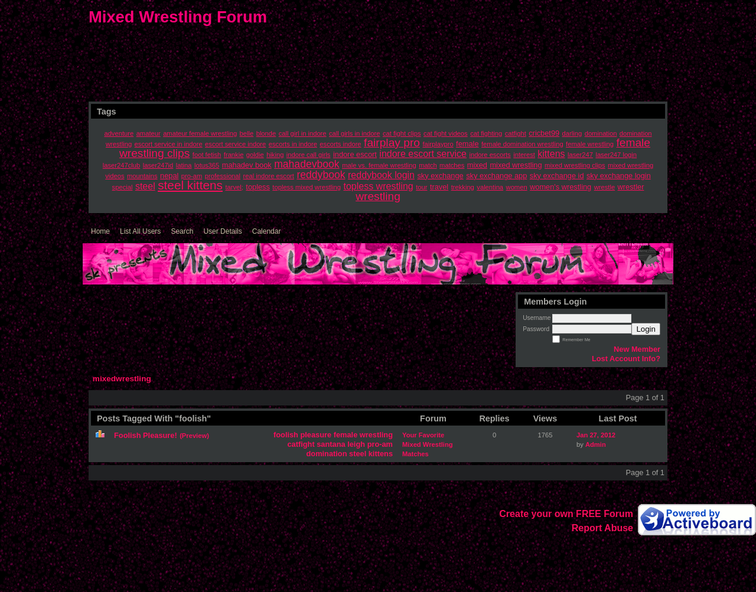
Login (646, 329)
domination (327, 453)
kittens (381, 453)
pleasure (316, 434)
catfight (300, 444)
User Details (222, 231)
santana (331, 444)
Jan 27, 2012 (595, 435)
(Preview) (194, 435)
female (346, 434)
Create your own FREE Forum (566, 514)
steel (357, 453)
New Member (637, 349)
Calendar (266, 231)
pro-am (380, 444)
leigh (356, 444)
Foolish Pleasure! (145, 435)
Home (100, 231)
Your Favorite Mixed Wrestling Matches (427, 444)
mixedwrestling (122, 378)
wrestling (376, 434)
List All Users (140, 231)
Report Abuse (602, 528)
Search (182, 231)
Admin (595, 444)
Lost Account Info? (626, 358)
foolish (285, 434)
